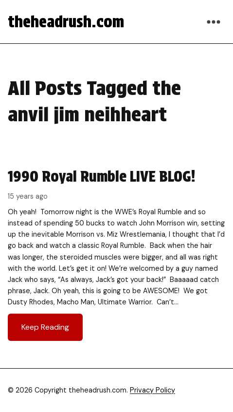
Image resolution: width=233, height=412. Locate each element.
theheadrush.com (66, 21)
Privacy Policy (152, 390)
